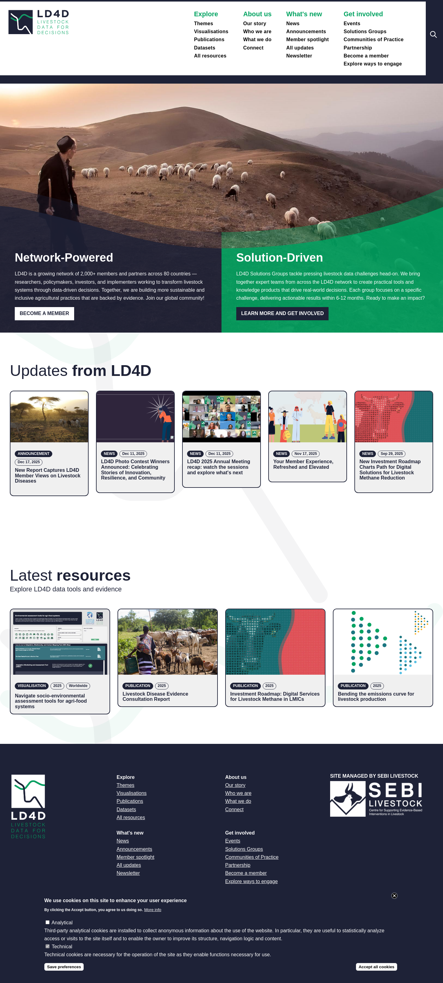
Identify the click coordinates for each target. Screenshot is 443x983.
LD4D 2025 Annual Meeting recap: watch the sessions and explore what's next (218, 467)
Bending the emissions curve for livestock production (376, 696)
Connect (253, 47)
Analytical (62, 929)
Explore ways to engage (373, 63)
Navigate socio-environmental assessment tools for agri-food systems (51, 701)
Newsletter (299, 55)
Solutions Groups (365, 31)
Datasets (204, 47)
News (293, 23)
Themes (203, 23)
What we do (257, 39)
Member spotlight (307, 39)
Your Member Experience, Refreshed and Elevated (303, 464)
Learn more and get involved (282, 313)
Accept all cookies (376, 973)
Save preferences (64, 973)
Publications (209, 39)
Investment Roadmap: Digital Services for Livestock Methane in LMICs (275, 696)
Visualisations (211, 31)
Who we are (257, 31)
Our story (254, 23)
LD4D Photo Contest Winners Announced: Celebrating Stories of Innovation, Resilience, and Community (135, 469)
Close (394, 902)
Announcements (306, 31)
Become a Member (44, 313)
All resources (210, 55)
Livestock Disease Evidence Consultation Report (155, 696)
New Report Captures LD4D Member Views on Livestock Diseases (47, 476)
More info (153, 916)
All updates (300, 47)
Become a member (366, 55)
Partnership (358, 47)
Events (352, 23)
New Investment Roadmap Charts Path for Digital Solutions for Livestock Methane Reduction (390, 469)
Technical (62, 953)
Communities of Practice (374, 39)
